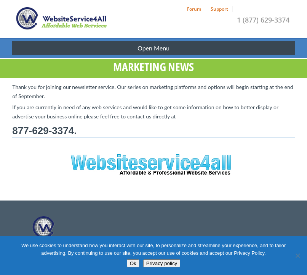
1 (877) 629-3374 (263, 19)
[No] (297, 255)
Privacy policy (161, 263)
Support (219, 9)
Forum (194, 9)
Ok (133, 263)
